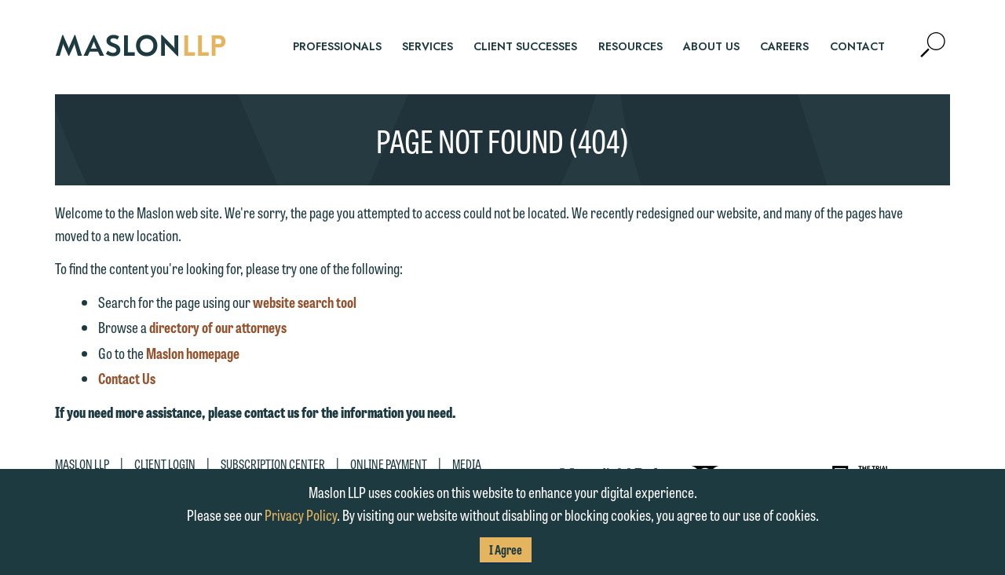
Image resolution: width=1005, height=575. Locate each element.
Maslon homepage (192, 353)
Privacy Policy (301, 515)
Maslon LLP (82, 464)
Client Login (165, 464)
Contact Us (126, 378)
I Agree (505, 549)
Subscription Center (273, 464)
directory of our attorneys (218, 327)
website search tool (304, 302)
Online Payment (388, 464)
